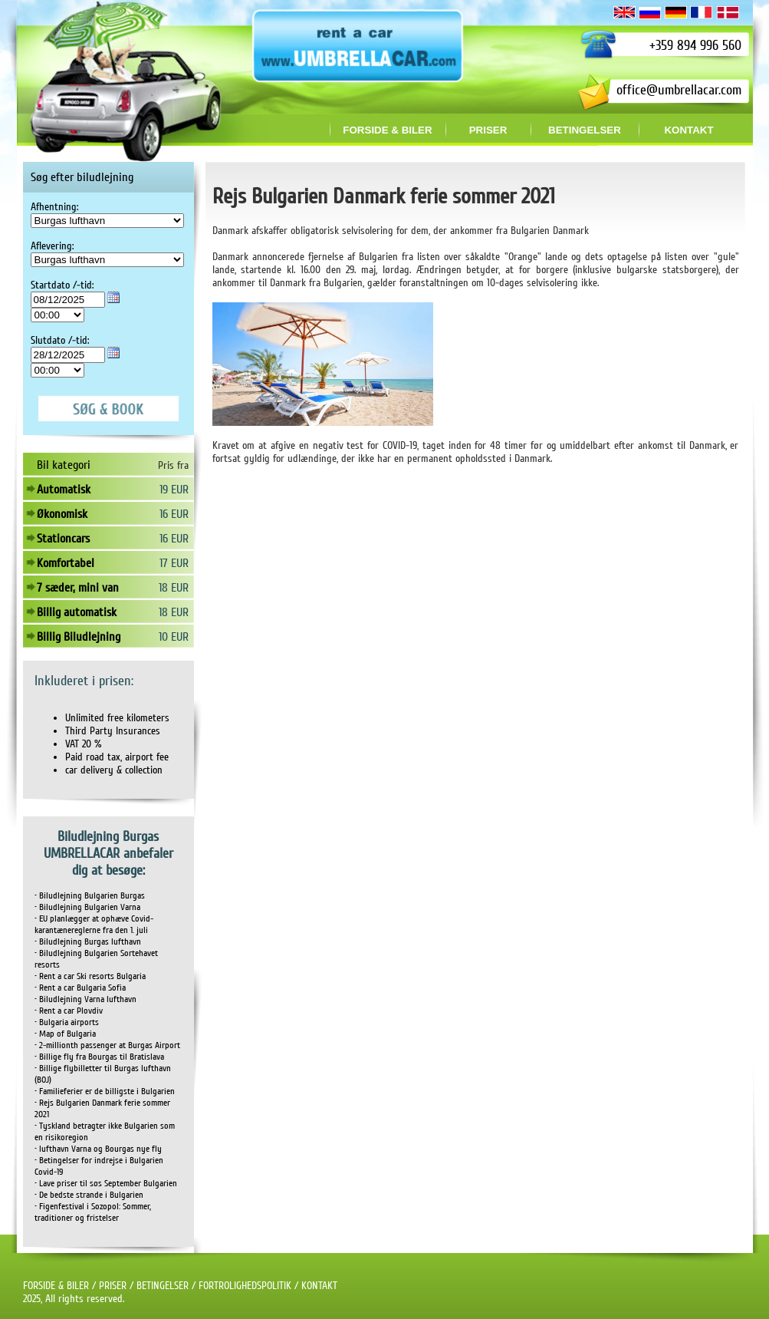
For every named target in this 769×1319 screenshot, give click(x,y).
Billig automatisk (77, 612)
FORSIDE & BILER (56, 1285)
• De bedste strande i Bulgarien (89, 1195)
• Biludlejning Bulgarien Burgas (90, 896)
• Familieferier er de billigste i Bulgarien (105, 1091)
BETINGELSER (162, 1285)
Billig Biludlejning (78, 637)
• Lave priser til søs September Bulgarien (106, 1183)
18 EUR (174, 587)
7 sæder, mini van (78, 587)
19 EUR (174, 489)
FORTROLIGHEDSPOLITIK (245, 1285)
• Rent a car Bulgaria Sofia (80, 988)
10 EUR (174, 637)
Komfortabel (65, 563)
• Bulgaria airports (67, 1022)
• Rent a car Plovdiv (69, 1011)
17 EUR (174, 563)
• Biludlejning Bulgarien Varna (87, 907)
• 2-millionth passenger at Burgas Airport (107, 1045)
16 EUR (174, 514)
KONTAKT (319, 1285)
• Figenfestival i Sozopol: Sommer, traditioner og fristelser (93, 1212)
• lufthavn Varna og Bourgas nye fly (98, 1149)
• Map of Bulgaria (65, 1034)
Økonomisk (62, 514)
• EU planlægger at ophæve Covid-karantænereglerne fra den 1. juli (94, 924)
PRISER (113, 1285)
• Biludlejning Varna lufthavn (85, 999)
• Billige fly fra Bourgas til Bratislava (99, 1057)
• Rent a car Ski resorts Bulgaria (90, 976)
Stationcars (63, 538)
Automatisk (63, 489)
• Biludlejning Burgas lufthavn (88, 942)
